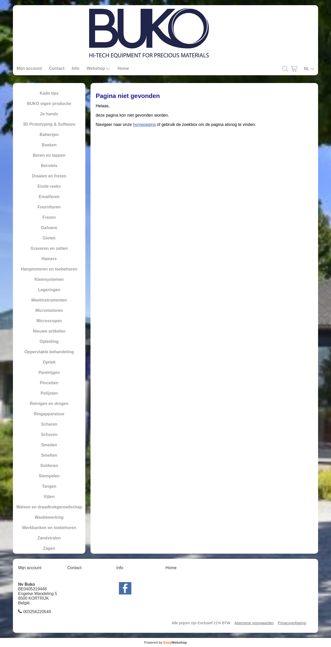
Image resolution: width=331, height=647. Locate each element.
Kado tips (49, 93)
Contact (57, 68)
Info (75, 68)
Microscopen (49, 321)
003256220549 (37, 612)
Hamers (49, 259)
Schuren (49, 434)
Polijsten (49, 393)
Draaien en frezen (49, 176)
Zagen (49, 548)
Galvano (49, 227)
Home (123, 68)
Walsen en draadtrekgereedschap (49, 507)
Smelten (49, 455)
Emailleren (49, 196)
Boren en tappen (49, 155)
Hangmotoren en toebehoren (49, 269)
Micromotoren (49, 310)
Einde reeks (49, 186)
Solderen (49, 465)
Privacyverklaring (292, 623)
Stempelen (49, 476)
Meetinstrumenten (49, 300)
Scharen (49, 424)
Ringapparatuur (49, 414)
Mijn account (29, 68)
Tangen (49, 486)
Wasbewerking (49, 517)
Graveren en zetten (49, 248)
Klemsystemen (49, 279)
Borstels (49, 165)
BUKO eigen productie (49, 103)
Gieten (49, 238)
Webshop (98, 68)
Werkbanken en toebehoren (49, 527)
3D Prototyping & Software (49, 124)
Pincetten (49, 383)
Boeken (49, 145)
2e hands (49, 114)
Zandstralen (49, 538)
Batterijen (49, 134)
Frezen (49, 217)
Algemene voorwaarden (254, 623)
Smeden (49, 445)
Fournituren (49, 207)
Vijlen (49, 496)
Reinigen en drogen (49, 403)
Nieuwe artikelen (49, 331)
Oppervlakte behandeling (49, 352)
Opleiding (49, 341)
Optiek (49, 362)
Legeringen (49, 290)
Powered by (165, 642)
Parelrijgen (49, 372)
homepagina (144, 124)
